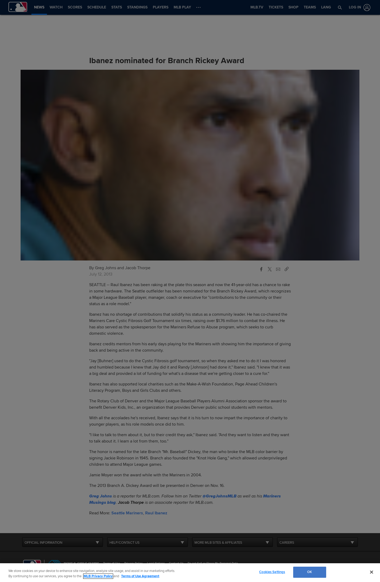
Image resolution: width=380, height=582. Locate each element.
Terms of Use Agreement (140, 576)
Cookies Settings (272, 572)
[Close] (371, 572)
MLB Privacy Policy (98, 576)
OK (309, 572)
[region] (190, 572)
